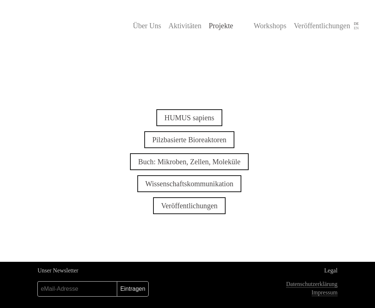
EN (356, 28)
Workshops (270, 26)
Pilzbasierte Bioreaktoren (189, 140)
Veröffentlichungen (322, 26)
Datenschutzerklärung (311, 284)
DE (356, 24)
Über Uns (147, 26)
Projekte (221, 26)
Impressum (325, 292)
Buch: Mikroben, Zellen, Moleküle (189, 162)
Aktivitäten (184, 26)
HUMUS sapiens (189, 118)
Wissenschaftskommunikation (189, 184)
